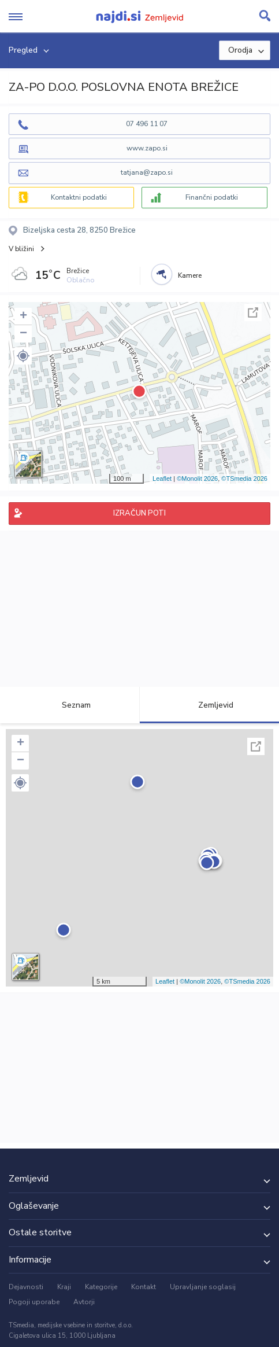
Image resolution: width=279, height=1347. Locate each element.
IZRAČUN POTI (139, 513)
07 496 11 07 (147, 123)
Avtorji (84, 1301)
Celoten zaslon (253, 312)
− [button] (23, 334)
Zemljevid (209, 705)
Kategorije (101, 1286)
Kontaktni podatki (79, 197)
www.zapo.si (147, 148)
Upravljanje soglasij (203, 1286)
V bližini (21, 248)
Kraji (64, 1286)
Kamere (190, 275)
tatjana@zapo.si (147, 172)
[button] (23, 356)
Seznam (70, 705)
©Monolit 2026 (197, 478)
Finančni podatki (211, 197)
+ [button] (23, 316)
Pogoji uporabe (34, 1301)
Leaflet (162, 478)
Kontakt (143, 1286)
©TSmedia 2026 (244, 478)
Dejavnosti (26, 1286)
